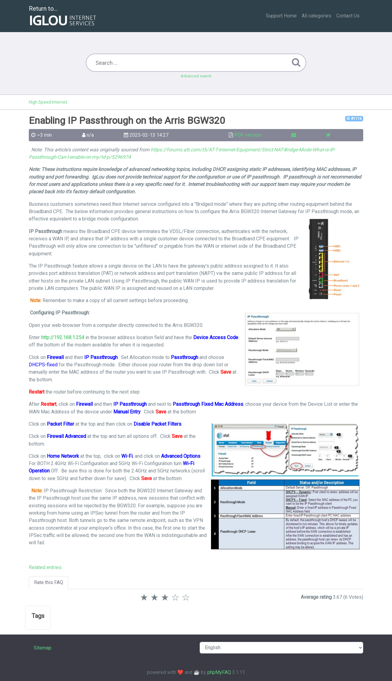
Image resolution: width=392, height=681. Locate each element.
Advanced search (196, 76)
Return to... (63, 16)
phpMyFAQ (219, 672)
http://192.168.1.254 (62, 337)
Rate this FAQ (48, 582)
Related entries (45, 567)
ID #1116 (354, 119)
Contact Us (348, 16)
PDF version (247, 135)
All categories (316, 16)
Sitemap (42, 648)
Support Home (281, 16)
